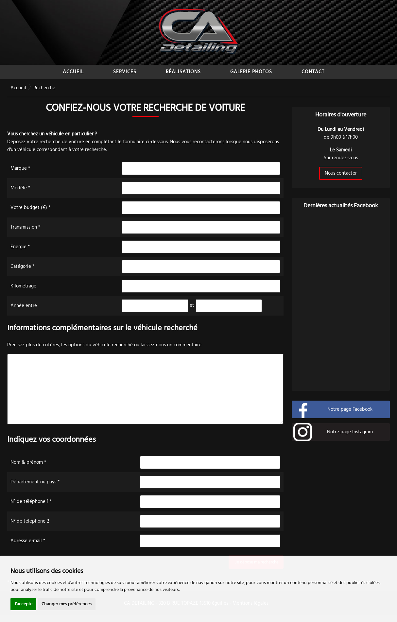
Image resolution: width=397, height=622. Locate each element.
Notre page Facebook (349, 409)
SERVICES (124, 72)
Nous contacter (341, 173)
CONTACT (313, 72)
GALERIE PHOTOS (251, 72)
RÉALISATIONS (183, 72)
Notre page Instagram (350, 432)
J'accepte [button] (23, 604)
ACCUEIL (73, 72)
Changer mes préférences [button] (67, 604)
